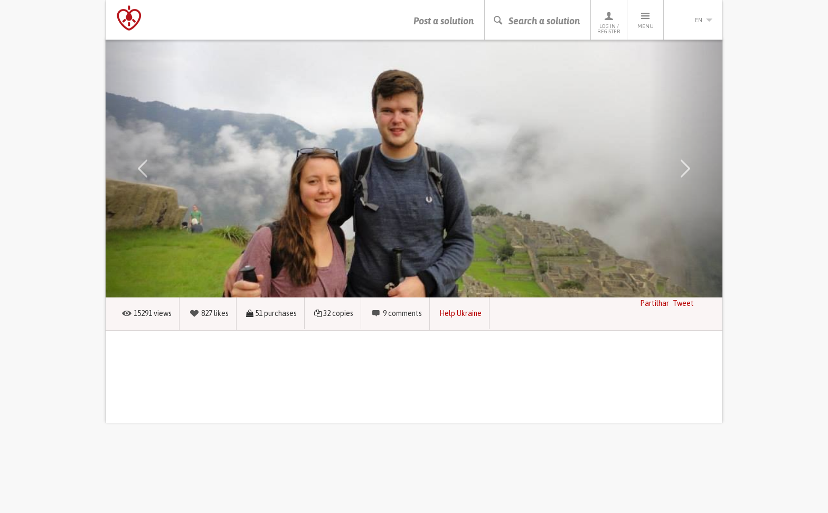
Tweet (683, 303)
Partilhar (654, 303)
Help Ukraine (460, 313)
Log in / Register (609, 22)
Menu (645, 20)
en (693, 20)
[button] (143, 168)
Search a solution (536, 21)
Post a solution (443, 20)
